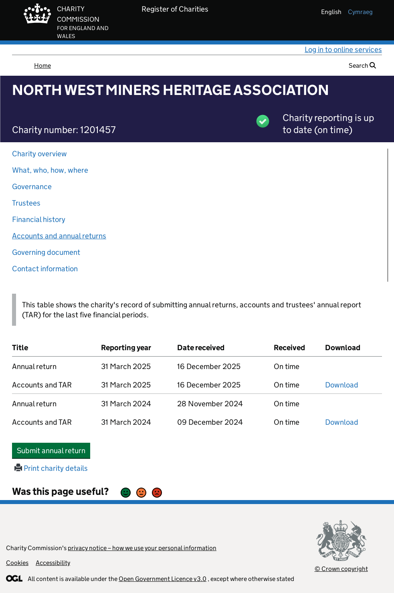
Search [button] (362, 65)
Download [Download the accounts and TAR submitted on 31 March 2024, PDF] (341, 422)
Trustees (26, 203)
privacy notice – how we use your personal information (142, 548)
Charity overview (39, 153)
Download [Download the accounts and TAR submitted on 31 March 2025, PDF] (341, 384)
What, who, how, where (50, 170)
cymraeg (360, 12)
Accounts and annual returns (59, 235)
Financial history (38, 219)
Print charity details (51, 468)
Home (42, 65)
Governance (32, 186)
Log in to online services (343, 49)
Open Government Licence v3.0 (162, 579)
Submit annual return (53, 450)
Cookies (17, 563)
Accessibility (53, 563)
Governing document (46, 252)
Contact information (45, 268)
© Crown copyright (341, 569)
